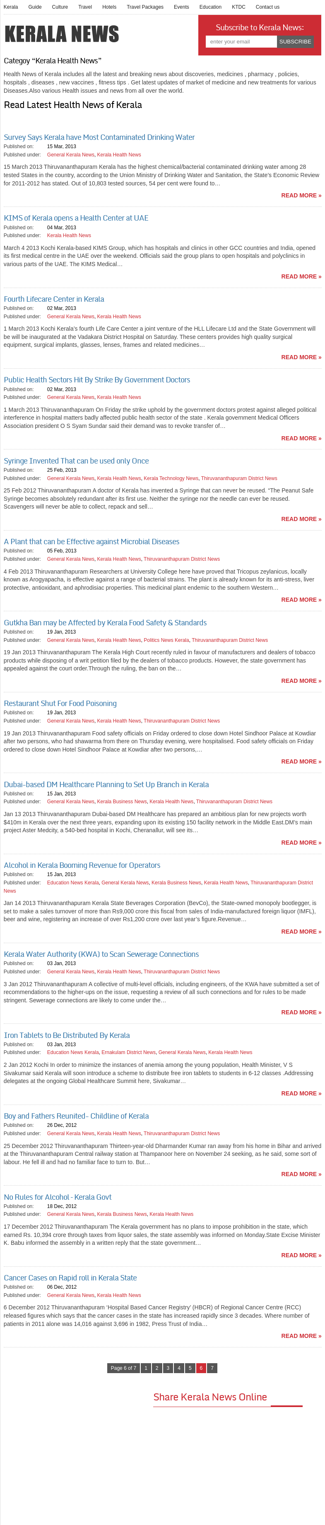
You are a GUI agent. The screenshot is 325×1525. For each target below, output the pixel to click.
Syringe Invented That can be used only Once (76, 461)
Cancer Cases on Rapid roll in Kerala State (70, 1277)
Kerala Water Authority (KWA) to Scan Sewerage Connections (101, 954)
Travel (85, 7)
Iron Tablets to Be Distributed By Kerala (67, 1035)
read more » (302, 195)
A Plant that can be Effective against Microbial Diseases (91, 541)
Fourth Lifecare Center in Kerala (54, 299)
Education (210, 7)
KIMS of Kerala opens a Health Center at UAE (76, 218)
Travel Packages (145, 7)
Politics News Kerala (166, 640)
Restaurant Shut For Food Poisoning (60, 703)
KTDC (239, 7)
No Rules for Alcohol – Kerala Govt (57, 1197)
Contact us (267, 7)
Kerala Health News (119, 155)
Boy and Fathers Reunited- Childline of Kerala (76, 1116)
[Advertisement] (78, 1448)
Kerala (11, 7)
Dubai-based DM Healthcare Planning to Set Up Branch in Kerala (106, 784)
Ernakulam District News (128, 1052)
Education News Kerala (73, 883)
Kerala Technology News (171, 478)
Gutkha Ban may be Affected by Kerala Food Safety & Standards (105, 622)
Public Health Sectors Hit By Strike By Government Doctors (97, 379)
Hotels (109, 7)
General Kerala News (70, 155)
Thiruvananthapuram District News (239, 478)
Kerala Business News (122, 802)
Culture (60, 7)
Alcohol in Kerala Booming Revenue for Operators (82, 865)
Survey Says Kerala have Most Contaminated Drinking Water (99, 137)
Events (181, 7)
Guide (35, 7)
